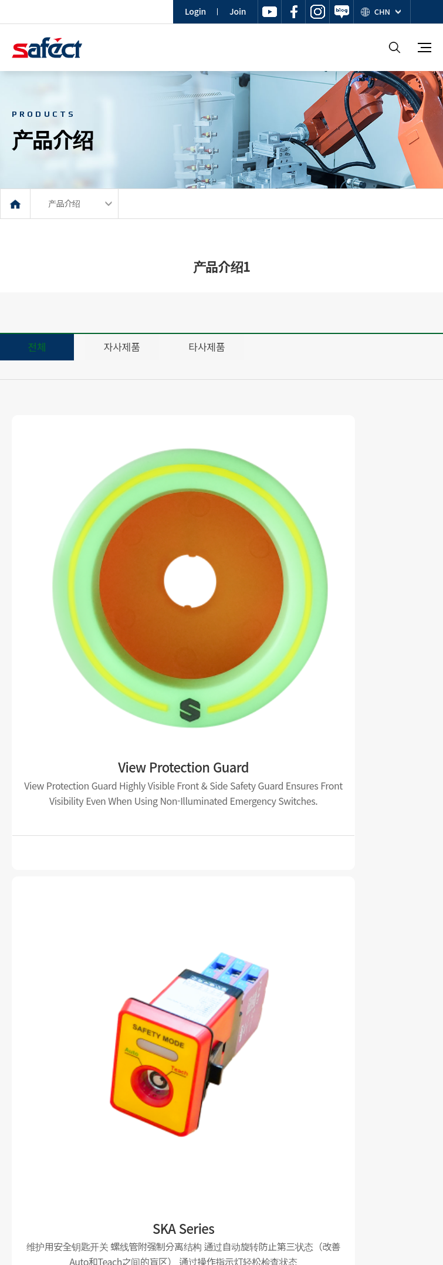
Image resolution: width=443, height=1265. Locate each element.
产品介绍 (64, 203)
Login (195, 11)
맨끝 (274, 1028)
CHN (382, 11)
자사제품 (122, 346)
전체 (37, 346)
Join (237, 11)
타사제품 (206, 346)
